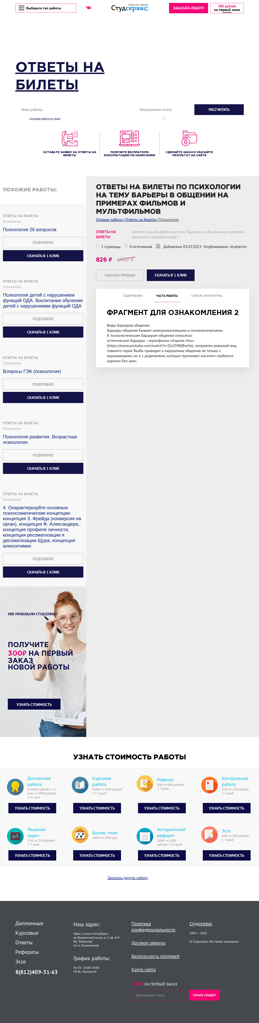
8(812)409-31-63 (36, 972)
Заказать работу (188, 8)
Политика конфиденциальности (153, 926)
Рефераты (27, 952)
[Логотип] (129, 8)
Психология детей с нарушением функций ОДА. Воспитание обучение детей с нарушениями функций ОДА (43, 301)
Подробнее (43, 243)
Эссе (20, 961)
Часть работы (167, 296)
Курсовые (27, 933)
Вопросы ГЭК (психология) (32, 372)
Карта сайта (144, 969)
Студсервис (201, 923)
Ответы (24, 942)
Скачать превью (120, 275)
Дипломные (29, 923)
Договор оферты (148, 943)
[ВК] (88, 8)
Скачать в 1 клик (43, 256)
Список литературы (206, 296)
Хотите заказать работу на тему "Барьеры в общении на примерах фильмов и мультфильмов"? (188, 235)
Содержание (132, 296)
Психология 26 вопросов (29, 230)
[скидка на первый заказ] (227, 8)
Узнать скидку (204, 995)
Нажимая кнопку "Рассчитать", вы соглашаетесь (206, 119)
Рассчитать (219, 110)
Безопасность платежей (156, 956)
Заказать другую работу (128, 878)
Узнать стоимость (34, 705)
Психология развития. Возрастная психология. (40, 440)
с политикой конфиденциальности (228, 119)
